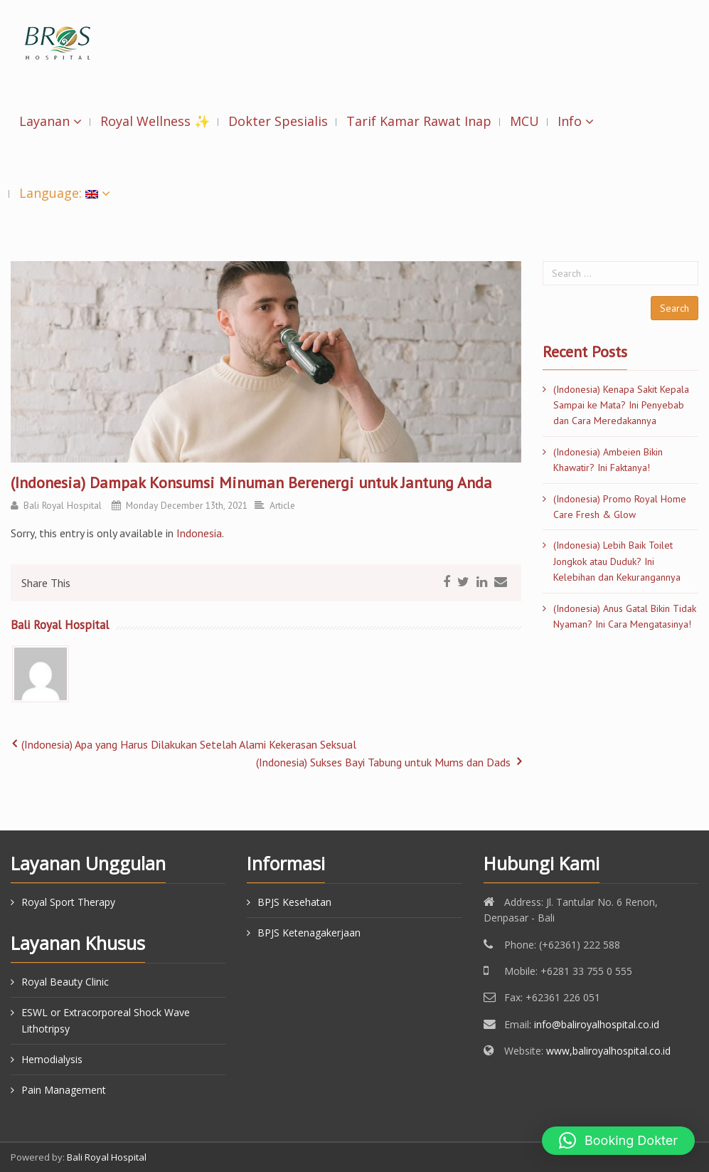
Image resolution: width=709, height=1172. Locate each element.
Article (282, 505)
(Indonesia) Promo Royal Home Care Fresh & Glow (619, 506)
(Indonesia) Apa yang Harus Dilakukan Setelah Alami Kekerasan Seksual (188, 744)
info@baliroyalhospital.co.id (596, 1024)
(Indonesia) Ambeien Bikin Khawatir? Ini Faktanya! (608, 459)
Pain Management (63, 1090)
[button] (618, 1140)
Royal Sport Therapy (68, 902)
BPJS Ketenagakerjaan (309, 932)
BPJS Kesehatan (294, 902)
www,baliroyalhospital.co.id (608, 1050)
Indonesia (199, 533)
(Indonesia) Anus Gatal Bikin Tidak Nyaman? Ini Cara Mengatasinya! (624, 616)
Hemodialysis (51, 1059)
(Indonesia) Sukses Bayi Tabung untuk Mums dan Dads (383, 762)
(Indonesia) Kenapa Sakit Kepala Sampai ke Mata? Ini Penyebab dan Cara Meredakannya (621, 405)
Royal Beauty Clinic (65, 981)
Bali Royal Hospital (62, 505)
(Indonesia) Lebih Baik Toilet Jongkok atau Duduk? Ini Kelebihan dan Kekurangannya (617, 561)
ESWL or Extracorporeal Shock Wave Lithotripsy (105, 1020)
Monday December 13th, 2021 (186, 505)
